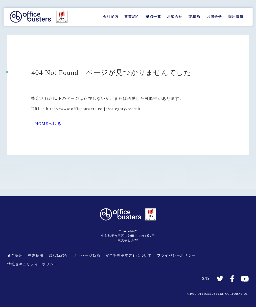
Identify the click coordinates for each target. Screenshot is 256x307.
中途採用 (36, 255)
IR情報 (194, 17)
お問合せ (214, 17)
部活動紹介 (58, 255)
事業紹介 (132, 17)
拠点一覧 (153, 17)
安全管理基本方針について (128, 255)
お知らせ (174, 17)
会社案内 (110, 17)
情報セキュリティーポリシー (32, 264)
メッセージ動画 (86, 255)
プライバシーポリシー (176, 255)
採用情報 (235, 17)
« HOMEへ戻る (46, 124)
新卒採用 (15, 255)
